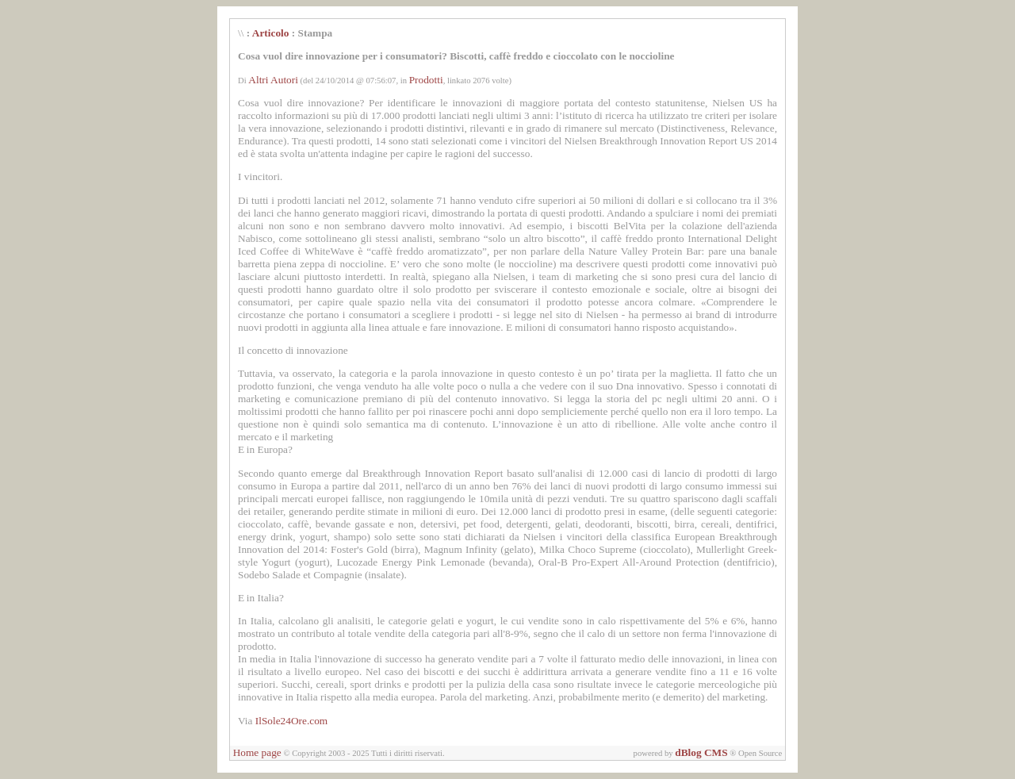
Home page (257, 752)
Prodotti (426, 80)
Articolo (270, 33)
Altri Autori (273, 80)
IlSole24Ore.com (291, 721)
